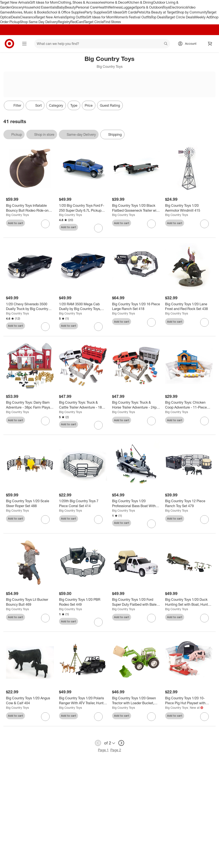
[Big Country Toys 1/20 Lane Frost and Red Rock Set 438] (189, 307)
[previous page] (98, 743)
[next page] (121, 743)
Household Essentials (40, 7)
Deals (15, 17)
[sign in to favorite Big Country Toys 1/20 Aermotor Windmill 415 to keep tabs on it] (204, 224)
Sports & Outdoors (149, 7)
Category (56, 105)
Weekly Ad (202, 17)
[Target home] (9, 43)
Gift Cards (129, 12)
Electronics (178, 7)
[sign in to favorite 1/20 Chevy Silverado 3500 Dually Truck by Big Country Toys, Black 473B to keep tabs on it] (45, 326)
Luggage (128, 7)
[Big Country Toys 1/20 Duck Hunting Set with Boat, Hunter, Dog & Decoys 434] (189, 602)
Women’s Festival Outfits (132, 17)
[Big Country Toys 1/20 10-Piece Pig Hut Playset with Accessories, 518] (189, 701)
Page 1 (103, 750)
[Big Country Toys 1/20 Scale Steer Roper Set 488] (30, 503)
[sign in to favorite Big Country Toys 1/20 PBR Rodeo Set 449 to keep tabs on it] (98, 622)
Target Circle (94, 22)
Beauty (70, 7)
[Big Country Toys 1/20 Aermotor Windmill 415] (189, 208)
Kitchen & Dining (140, 2)
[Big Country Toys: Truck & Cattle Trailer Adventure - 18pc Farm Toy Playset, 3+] (83, 405)
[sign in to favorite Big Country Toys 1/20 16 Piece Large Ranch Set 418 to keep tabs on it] (151, 322)
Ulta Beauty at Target (160, 12)
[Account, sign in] (188, 43)
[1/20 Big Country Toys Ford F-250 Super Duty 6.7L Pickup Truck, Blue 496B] (83, 208)
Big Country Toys (17, 215)
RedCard (77, 22)
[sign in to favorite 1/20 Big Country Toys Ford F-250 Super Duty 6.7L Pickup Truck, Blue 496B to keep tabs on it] (98, 228)
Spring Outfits (75, 17)
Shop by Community (191, 12)
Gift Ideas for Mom (44, 2)
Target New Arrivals (15, 2)
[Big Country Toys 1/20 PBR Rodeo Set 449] (83, 602)
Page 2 (115, 750)
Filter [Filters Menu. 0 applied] (14, 105)
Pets (140, 12)
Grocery (17, 7)
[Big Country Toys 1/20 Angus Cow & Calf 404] (30, 701)
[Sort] (35, 105)
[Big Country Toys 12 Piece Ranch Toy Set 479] (189, 503)
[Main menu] (24, 43)
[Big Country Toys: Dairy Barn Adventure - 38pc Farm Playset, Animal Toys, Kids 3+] (30, 405)
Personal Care (87, 7)
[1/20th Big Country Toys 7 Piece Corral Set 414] (83, 503)
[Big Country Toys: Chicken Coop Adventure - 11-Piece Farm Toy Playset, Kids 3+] (189, 405)
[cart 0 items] (210, 43)
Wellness (115, 7)
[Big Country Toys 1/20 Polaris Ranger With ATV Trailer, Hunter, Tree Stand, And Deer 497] (83, 701)
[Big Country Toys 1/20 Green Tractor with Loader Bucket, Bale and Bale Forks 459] (136, 701)
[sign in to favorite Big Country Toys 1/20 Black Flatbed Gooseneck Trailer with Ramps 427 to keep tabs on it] (151, 224)
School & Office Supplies (65, 12)
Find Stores (112, 22)
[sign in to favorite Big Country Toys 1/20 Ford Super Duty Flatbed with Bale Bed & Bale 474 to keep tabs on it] (151, 618)
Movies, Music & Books (29, 12)
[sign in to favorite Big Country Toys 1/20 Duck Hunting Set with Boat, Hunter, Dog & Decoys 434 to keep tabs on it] (204, 618)
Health (103, 7)
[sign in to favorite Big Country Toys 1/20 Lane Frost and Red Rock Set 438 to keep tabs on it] (204, 322)
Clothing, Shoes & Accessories (81, 2)
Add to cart (15, 223)
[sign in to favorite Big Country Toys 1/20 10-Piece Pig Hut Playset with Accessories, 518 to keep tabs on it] (204, 716)
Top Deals (158, 17)
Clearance (28, 17)
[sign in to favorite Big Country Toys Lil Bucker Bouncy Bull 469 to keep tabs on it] (45, 618)
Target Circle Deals (180, 17)
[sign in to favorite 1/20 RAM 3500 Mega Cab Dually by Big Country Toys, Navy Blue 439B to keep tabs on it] (98, 326)
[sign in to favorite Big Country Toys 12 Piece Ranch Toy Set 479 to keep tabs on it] (204, 519)
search (166, 44)
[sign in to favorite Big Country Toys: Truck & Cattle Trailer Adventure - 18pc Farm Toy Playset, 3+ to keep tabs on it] (98, 425)
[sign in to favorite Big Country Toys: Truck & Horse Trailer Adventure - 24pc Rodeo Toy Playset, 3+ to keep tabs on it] (151, 421)
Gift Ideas (114, 12)
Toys (166, 7)
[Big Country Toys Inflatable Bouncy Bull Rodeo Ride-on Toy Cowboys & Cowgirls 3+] (30, 208)
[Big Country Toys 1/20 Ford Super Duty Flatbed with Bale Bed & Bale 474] (136, 602)
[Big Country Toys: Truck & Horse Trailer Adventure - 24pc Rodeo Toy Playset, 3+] (136, 405)
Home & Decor (116, 2)
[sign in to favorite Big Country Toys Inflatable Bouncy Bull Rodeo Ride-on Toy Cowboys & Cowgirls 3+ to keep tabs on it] (45, 224)
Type (73, 105)
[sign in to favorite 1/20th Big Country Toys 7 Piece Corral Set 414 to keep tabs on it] (98, 519)
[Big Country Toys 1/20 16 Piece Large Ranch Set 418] (136, 307)
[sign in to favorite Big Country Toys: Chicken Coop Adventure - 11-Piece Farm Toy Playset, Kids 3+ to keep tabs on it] (204, 421)
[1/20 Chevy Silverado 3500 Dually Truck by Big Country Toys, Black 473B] (30, 307)
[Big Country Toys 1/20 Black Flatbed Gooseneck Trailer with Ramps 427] (136, 208)
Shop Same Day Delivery (39, 22)
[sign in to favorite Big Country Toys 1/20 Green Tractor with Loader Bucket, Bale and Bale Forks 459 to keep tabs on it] (151, 716)
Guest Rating (110, 105)
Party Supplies (95, 12)
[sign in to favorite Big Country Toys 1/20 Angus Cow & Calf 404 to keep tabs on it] (45, 716)
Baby (61, 7)
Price (89, 105)
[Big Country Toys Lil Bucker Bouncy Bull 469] (30, 602)
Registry (64, 22)
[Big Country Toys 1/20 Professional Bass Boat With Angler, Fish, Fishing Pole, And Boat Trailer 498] (136, 503)
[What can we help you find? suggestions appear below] (102, 43)
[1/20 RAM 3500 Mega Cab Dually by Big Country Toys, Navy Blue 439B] (83, 307)
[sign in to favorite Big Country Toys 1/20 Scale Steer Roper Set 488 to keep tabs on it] (45, 519)
